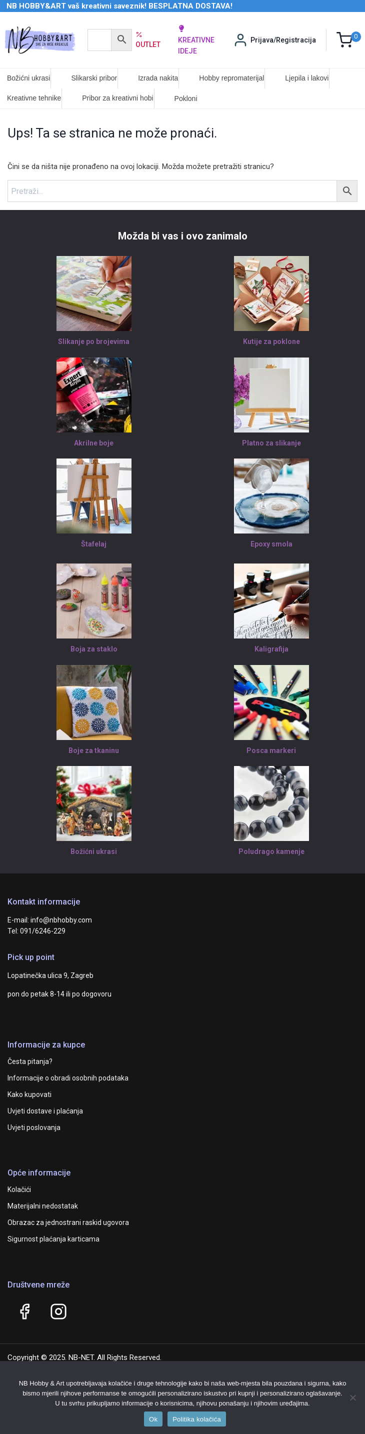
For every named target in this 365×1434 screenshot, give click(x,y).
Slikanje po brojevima (94, 342)
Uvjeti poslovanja (34, 1128)
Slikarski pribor (94, 78)
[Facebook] (25, 1311)
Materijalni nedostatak (43, 1206)
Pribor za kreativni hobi (117, 98)
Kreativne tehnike (34, 98)
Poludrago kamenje (271, 852)
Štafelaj (93, 544)
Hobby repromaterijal (231, 78)
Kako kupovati (30, 1094)
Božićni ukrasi (28, 78)
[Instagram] (59, 1311)
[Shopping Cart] (348, 39)
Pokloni (186, 98)
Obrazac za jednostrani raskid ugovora (68, 1222)
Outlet (148, 39)
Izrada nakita (158, 78)
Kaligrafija (271, 649)
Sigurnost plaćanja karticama (54, 1239)
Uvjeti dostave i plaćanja (45, 1111)
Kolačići (19, 1190)
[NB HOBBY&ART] (40, 40)
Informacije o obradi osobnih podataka (68, 1078)
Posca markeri (271, 750)
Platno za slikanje (271, 443)
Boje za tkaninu (93, 750)
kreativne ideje (196, 39)
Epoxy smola (271, 544)
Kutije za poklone (271, 342)
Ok (153, 1419)
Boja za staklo (94, 649)
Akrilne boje (94, 443)
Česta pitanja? (30, 1062)
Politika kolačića (196, 1419)
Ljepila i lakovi (306, 78)
